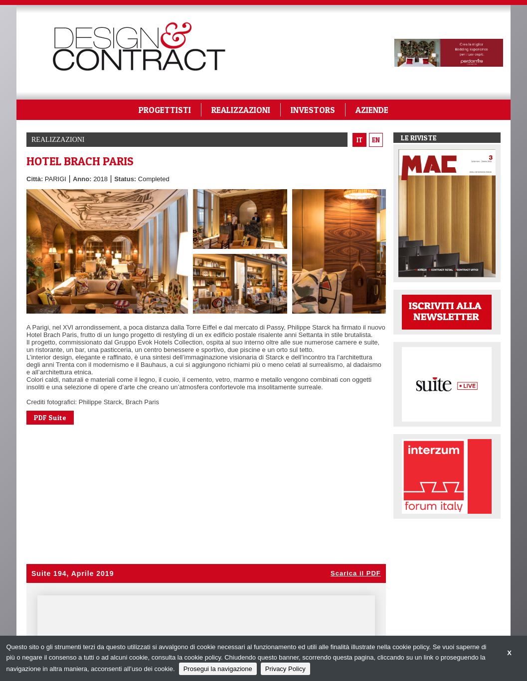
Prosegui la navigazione (217, 669)
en (376, 140)
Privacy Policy (285, 669)
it (359, 140)
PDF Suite (50, 417)
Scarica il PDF (356, 573)
